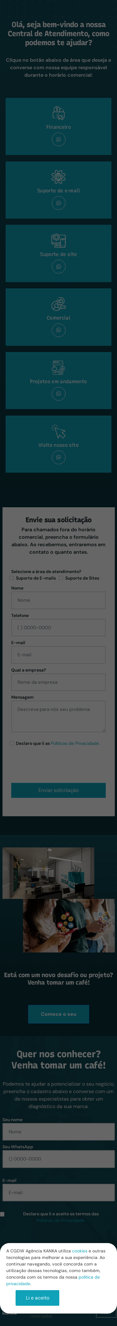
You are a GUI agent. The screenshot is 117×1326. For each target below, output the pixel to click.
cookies (79, 1251)
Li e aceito (37, 1298)
